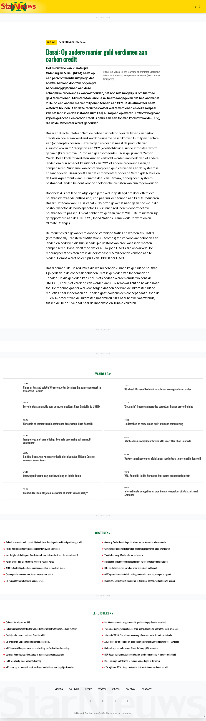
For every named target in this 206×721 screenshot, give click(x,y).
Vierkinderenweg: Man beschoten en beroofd (124, 555)
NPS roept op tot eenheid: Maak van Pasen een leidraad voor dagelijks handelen (41, 670)
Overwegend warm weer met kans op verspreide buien (30, 575)
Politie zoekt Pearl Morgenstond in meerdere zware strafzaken (34, 549)
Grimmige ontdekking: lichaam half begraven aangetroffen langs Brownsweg (138, 549)
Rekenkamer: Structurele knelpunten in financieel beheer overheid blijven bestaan (141, 582)
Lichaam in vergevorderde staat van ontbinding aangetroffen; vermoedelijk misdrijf (43, 630)
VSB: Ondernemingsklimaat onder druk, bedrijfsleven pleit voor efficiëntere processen (142, 630)
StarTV (102, 692)
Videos (115, 692)
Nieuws (59, 692)
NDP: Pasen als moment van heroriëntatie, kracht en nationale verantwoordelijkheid (141, 657)
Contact (146, 692)
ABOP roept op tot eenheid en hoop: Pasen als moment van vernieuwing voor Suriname (143, 643)
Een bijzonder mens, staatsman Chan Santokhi (26, 637)
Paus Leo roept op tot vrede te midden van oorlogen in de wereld (133, 663)
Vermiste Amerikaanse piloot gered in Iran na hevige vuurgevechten (36, 657)
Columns (74, 692)
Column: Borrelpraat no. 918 (18, 624)
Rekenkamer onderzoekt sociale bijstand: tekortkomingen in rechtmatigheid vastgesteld (45, 542)
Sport (88, 692)
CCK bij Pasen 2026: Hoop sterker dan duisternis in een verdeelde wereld (137, 670)
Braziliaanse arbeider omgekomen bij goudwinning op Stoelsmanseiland (136, 624)
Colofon (130, 692)
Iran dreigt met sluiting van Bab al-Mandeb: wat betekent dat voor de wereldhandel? (43, 555)
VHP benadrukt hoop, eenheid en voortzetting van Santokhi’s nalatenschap (39, 650)
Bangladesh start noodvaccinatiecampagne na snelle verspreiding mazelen (137, 562)
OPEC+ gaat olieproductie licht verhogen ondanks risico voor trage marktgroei (139, 575)
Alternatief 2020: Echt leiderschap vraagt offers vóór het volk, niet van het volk (139, 637)
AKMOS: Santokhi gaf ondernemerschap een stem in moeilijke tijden (36, 569)
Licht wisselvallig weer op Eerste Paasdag (24, 663)
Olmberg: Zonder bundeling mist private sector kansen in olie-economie (136, 542)
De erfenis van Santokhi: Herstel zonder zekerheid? (29, 643)
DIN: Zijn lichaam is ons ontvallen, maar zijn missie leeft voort (131, 569)
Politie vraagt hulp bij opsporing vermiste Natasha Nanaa (31, 562)
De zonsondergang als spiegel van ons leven (25, 582)
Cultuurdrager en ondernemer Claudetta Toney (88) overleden (132, 650)
